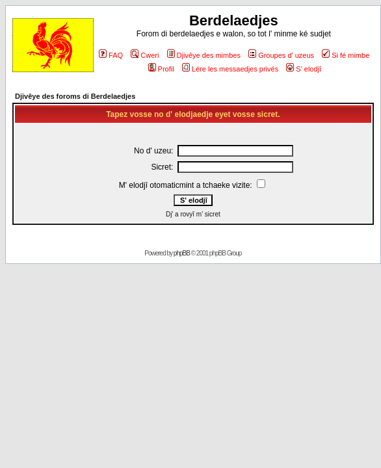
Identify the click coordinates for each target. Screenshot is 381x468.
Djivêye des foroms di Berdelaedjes (75, 96)
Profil (161, 69)
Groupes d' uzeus (281, 55)
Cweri (145, 55)
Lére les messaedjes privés (230, 69)
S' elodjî (303, 69)
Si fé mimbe (345, 55)
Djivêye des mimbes (204, 55)
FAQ (111, 55)
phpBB (182, 253)
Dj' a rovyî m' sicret (193, 214)
